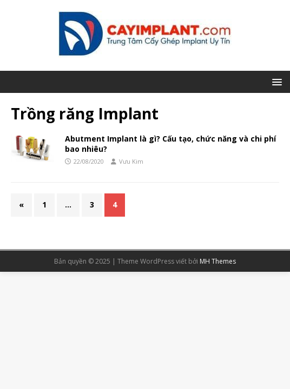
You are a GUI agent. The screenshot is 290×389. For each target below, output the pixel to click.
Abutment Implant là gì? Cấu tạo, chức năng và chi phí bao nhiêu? (170, 143)
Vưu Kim (131, 161)
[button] (275, 81)
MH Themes (218, 261)
